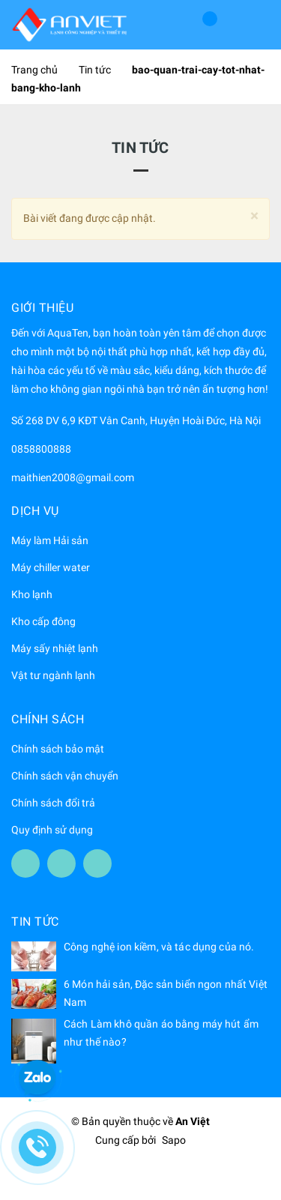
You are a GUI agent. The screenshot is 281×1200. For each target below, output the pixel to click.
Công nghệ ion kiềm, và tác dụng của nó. (159, 947)
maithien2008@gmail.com (72, 477)
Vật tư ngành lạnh (53, 675)
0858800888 (41, 449)
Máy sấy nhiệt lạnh (54, 648)
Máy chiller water (50, 567)
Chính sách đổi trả (53, 803)
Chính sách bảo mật (57, 749)
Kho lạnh (31, 594)
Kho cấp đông (43, 621)
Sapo (174, 1140)
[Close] (254, 216)
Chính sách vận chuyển (64, 776)
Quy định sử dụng (52, 830)
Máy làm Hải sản (49, 540)
